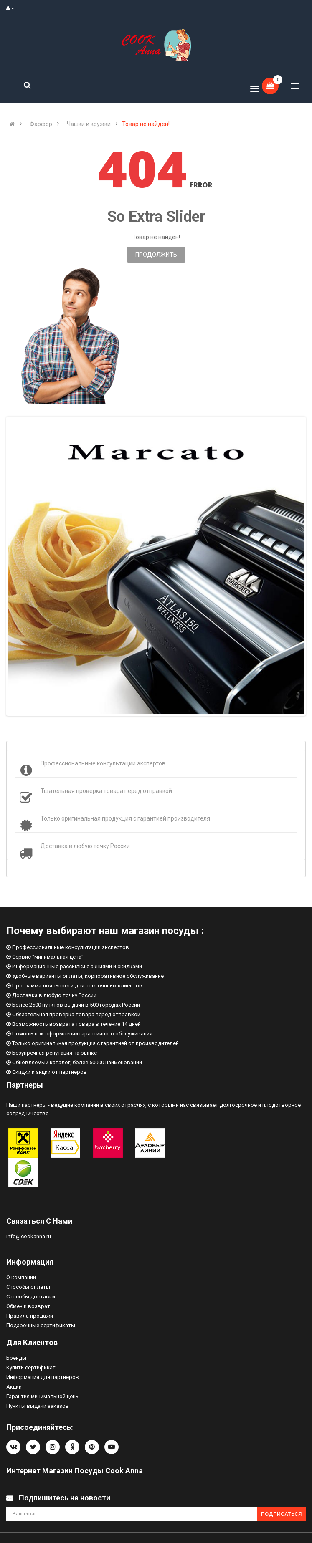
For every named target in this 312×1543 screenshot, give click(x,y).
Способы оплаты (28, 1287)
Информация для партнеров (42, 1377)
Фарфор (41, 124)
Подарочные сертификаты (40, 1325)
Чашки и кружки (89, 124)
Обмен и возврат (28, 1306)
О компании (21, 1277)
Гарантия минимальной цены (43, 1396)
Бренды (16, 1358)
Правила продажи (29, 1316)
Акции (14, 1387)
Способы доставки (30, 1296)
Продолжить (156, 254)
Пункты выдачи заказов (37, 1406)
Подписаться (281, 1514)
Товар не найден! (146, 124)
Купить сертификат (31, 1367)
